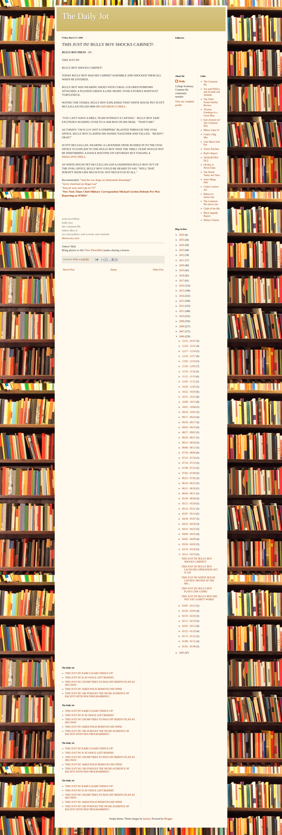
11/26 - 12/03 (189, 366)
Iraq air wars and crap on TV (79, 187)
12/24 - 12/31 (189, 346)
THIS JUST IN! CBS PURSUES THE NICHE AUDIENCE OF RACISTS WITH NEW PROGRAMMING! (97, 695)
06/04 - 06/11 (189, 493)
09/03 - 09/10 (189, 427)
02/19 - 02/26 (189, 616)
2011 (182, 311)
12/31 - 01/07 (189, 341)
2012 (182, 306)
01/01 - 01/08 (189, 646)
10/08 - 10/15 (189, 402)
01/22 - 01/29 (189, 631)
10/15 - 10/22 (189, 396)
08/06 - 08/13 (189, 447)
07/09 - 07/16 (189, 468)
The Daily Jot (85, 16)
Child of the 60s (212, 208)
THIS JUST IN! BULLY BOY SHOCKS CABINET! (196, 560)
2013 (182, 301)
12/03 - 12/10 (189, 361)
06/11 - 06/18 (189, 488)
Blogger (168, 818)
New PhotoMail (94, 250)
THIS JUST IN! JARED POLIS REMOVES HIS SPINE (93, 689)
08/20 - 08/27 (189, 437)
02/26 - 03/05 (189, 611)
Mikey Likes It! (211, 130)
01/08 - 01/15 (189, 641)
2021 (182, 260)
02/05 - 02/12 (189, 626)
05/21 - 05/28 (189, 503)
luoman (146, 818)
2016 (182, 285)
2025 (182, 240)
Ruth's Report (210, 153)
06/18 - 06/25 (189, 483)
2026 (182, 234)
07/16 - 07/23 (189, 463)
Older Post (158, 269)
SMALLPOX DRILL (74, 156)
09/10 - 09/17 (189, 422)
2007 (182, 331)
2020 (182, 265)
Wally (182, 81)
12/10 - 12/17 (189, 356)
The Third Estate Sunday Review (211, 102)
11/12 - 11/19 (189, 376)
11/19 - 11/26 (189, 371)
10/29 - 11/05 (189, 386)
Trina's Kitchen (211, 149)
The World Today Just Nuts (212, 174)
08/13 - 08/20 (189, 442)
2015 (182, 290)
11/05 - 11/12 (189, 381)
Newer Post (68, 269)
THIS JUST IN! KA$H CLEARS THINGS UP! (89, 673)
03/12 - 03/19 (189, 554)
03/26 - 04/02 (189, 544)
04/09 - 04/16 (189, 534)
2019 (182, 270)
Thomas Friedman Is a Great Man (210, 112)
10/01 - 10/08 (189, 407)
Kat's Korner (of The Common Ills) (212, 123)
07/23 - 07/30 (189, 458)
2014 (182, 296)
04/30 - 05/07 (189, 518)
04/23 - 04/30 (189, 524)
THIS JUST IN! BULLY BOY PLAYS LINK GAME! (196, 590)
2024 (182, 245)
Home (114, 269)
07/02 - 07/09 (189, 473)
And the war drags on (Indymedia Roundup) (105, 179)
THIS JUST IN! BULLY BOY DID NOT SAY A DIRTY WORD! (199, 598)
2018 (182, 275)
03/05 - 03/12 (189, 605)
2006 (182, 336)
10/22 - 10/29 (189, 391)
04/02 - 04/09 (189, 539)
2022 (182, 255)
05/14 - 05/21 (189, 508)
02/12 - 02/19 (189, 621)
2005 (182, 652)
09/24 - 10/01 (189, 412)
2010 (182, 316)
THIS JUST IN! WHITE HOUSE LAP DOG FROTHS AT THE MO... (198, 580)
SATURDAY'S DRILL (113, 106)
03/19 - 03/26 (189, 549)
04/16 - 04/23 (189, 529)
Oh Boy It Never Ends (209, 166)
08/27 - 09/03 (189, 432)
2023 (182, 250)
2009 (182, 321)
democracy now (70, 238)
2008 (182, 326)
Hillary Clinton (211, 220)
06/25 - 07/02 (189, 478)
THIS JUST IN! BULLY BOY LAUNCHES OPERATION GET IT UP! (199, 569)
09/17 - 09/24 (189, 417)
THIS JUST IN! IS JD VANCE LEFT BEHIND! (89, 677)
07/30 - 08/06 (189, 452)
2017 (182, 280)
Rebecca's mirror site (209, 195)
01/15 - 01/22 (189, 636)
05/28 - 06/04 (189, 498)
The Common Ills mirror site (211, 203)
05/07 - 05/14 (189, 513)
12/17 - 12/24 (189, 351)
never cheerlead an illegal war (79, 183)
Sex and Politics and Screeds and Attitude (212, 92)
